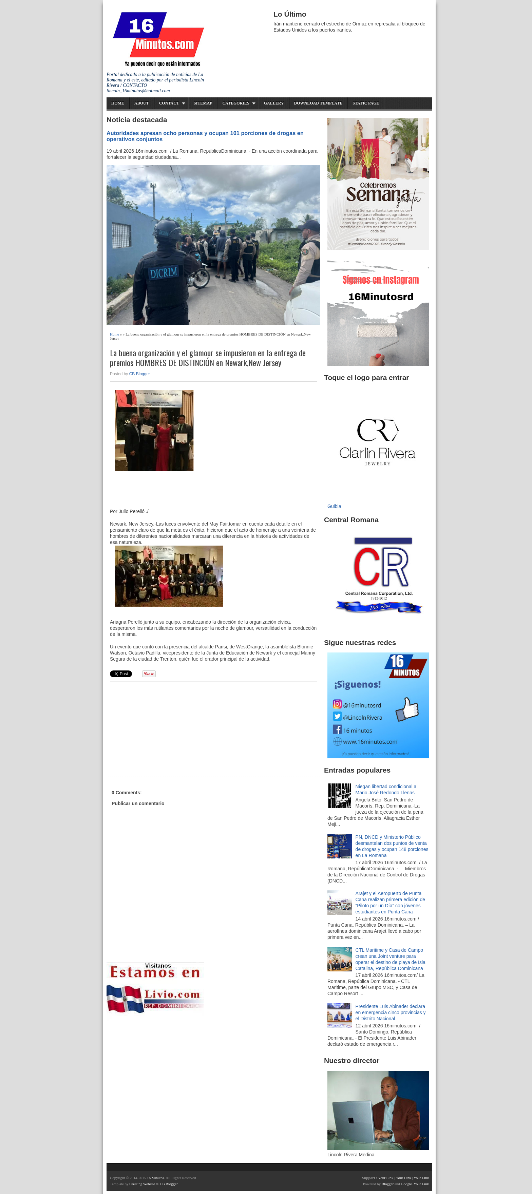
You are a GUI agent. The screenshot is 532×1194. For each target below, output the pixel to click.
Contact (169, 103)
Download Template (318, 103)
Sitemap (203, 103)
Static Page (366, 103)
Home (117, 103)
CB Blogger (139, 374)
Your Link (385, 1178)
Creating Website (142, 1184)
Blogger (388, 1184)
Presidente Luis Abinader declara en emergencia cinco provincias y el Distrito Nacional (391, 1012)
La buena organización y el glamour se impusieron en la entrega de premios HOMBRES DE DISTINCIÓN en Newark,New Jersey (208, 357)
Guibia (334, 506)
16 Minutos (155, 1178)
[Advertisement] (162, 728)
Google (406, 1184)
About (141, 103)
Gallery (274, 103)
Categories (236, 103)
